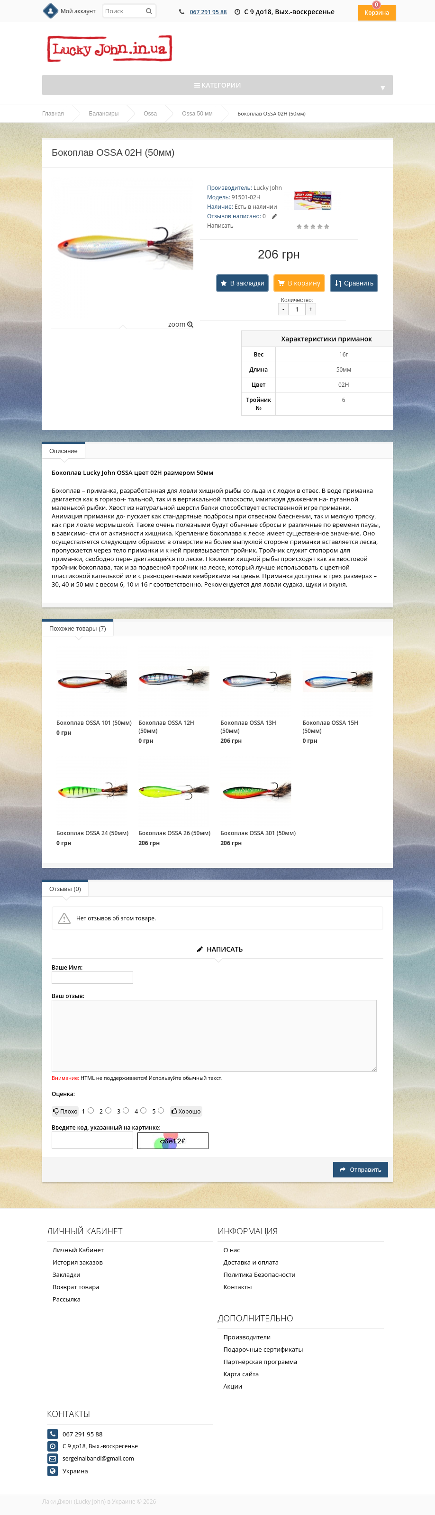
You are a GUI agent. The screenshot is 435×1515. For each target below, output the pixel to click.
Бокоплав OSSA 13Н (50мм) (248, 727)
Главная (53, 113)
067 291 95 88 (208, 12)
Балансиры (104, 113)
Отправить (360, 1170)
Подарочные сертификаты (263, 1349)
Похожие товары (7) (77, 628)
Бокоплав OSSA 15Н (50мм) (330, 727)
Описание (63, 450)
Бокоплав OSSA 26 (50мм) (174, 833)
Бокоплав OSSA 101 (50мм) (94, 723)
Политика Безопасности (259, 1274)
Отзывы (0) (65, 888)
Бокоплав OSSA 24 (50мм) (92, 833)
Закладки (67, 1274)
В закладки (247, 283)
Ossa (150, 113)
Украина (75, 1471)
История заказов (78, 1262)
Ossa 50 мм (197, 113)
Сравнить (358, 283)
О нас (231, 1250)
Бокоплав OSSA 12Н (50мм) (166, 727)
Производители (247, 1337)
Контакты (237, 1287)
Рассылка (67, 1299)
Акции (232, 1386)
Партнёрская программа (260, 1361)
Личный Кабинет (78, 1250)
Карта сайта (241, 1374)
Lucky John (268, 188)
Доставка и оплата (251, 1262)
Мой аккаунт (78, 11)
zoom (180, 324)
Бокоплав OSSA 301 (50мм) (258, 833)
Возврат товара (76, 1287)
